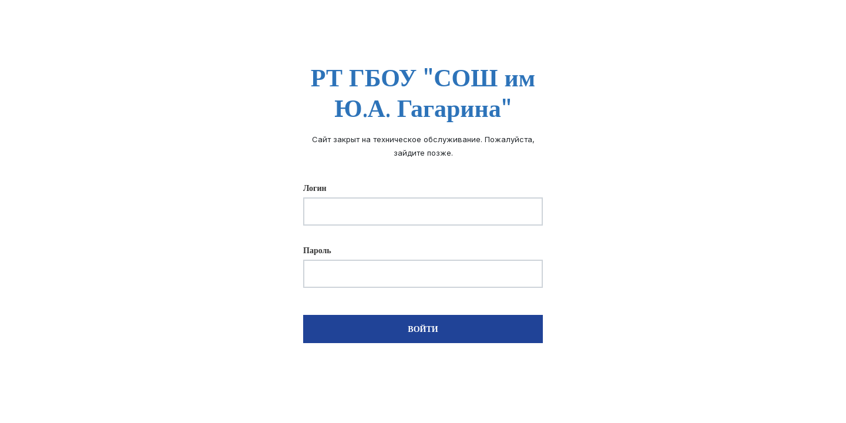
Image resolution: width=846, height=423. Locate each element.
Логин (315, 188)
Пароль (317, 250)
